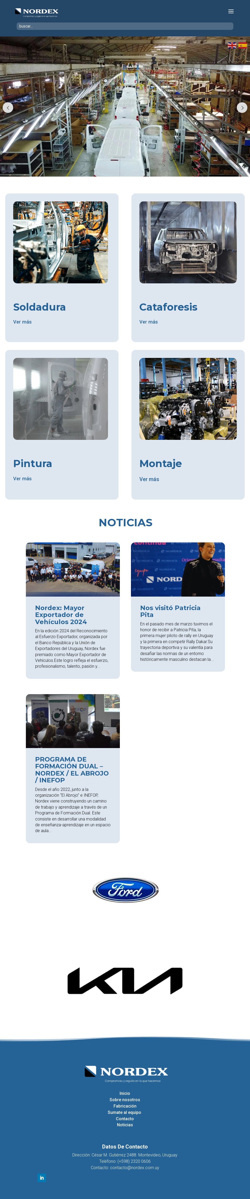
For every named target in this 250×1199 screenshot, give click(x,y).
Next (242, 107)
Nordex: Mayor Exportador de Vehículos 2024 (61, 615)
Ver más (23, 322)
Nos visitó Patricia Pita (170, 612)
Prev (8, 107)
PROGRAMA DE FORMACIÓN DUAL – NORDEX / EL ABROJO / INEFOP (72, 770)
